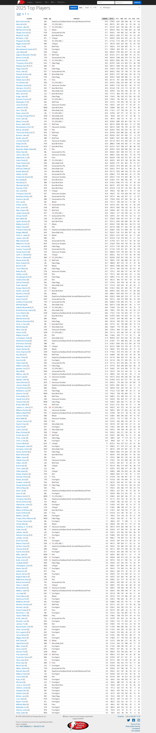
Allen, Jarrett (20, 94)
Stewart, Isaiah (21, 610)
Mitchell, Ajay (20, 327)
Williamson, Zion (21, 244)
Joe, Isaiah (20, 593)
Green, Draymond (22, 352)
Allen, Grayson (21, 210)
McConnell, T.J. (21, 613)
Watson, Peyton (21, 543)
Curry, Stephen (21, 313)
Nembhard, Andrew (23, 196)
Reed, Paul (20, 427)
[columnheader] (29, 19)
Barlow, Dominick (22, 582)
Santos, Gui (20, 332)
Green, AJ (19, 493)
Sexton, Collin (21, 316)
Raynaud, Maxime (22, 91)
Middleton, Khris (21, 602)
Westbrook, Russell (22, 341)
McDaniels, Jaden (22, 346)
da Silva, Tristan (21, 546)
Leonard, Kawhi (21, 141)
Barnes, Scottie (21, 58)
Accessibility (135, 731)
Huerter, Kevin (21, 552)
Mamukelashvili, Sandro (24, 49)
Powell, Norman (21, 388)
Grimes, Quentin (21, 452)
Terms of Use (135, 724)
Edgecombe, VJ (21, 157)
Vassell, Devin (21, 399)
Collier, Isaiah (20, 471)
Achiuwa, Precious (22, 99)
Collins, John (20, 463)
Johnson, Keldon (22, 385)
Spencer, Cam (21, 393)
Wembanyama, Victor (23, 127)
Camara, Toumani (22, 249)
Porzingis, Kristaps (23, 116)
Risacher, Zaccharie (23, 604)
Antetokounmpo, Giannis (24, 310)
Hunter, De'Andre (22, 513)
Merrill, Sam (20, 665)
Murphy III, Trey (21, 35)
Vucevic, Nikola (21, 443)
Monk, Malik (20, 418)
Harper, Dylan (20, 363)
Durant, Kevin (20, 60)
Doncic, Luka (20, 377)
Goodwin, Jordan (22, 482)
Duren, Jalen (20, 71)
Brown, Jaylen (21, 124)
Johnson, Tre (20, 624)
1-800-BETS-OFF (38, 726)
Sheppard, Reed (21, 41)
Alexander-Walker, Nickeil (25, 149)
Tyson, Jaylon (21, 468)
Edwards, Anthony (22, 74)
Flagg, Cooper (21, 69)
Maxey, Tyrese (21, 121)
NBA (53, 2)
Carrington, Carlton (22, 449)
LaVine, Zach (20, 430)
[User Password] (124, 2)
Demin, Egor (20, 663)
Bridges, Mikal (21, 232)
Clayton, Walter (21, 616)
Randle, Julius (21, 138)
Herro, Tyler (20, 110)
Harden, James (21, 291)
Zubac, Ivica (20, 529)
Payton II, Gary (21, 424)
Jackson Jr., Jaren (22, 407)
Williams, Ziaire (21, 516)
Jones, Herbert (21, 635)
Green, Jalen (20, 119)
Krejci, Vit (19, 679)
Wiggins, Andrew (22, 44)
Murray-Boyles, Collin (23, 627)
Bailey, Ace (20, 271)
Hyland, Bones (21, 643)
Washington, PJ (21, 102)
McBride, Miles (21, 704)
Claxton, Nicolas (21, 349)
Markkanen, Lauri (22, 391)
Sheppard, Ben (21, 690)
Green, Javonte (21, 629)
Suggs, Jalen (20, 96)
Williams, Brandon (22, 410)
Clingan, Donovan (22, 33)
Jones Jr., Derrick (22, 685)
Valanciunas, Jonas (23, 504)
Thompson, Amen (22, 63)
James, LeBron (21, 155)
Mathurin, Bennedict (23, 321)
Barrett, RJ (20, 266)
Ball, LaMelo (20, 219)
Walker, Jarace (21, 457)
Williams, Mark (22, 413)
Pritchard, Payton (22, 230)
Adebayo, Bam (22, 66)
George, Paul (20, 216)
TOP (19, 14)
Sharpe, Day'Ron (22, 557)
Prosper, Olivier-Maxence (25, 518)
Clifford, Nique (21, 488)
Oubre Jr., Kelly (21, 585)
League (30, 2)
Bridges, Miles (21, 166)
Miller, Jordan (20, 646)
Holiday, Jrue (20, 274)
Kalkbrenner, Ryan (22, 579)
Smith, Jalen (20, 618)
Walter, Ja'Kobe (21, 668)
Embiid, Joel (20, 205)
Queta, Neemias (21, 382)
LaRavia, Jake (21, 532)
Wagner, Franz (21, 335)
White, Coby (20, 330)
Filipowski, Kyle (21, 185)
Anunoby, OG (20, 188)
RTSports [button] (61, 2)
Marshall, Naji (20, 305)
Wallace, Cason (21, 366)
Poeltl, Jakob (20, 285)
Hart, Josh (19, 191)
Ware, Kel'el (20, 24)
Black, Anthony (21, 455)
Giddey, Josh (20, 174)
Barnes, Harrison (22, 574)
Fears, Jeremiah (21, 246)
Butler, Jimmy (21, 560)
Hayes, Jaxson (21, 113)
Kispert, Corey (21, 702)
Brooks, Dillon (20, 405)
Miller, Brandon (21, 241)
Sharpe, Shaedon (22, 474)
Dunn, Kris (19, 360)
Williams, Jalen (21, 374)
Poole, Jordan (21, 438)
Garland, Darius (21, 280)
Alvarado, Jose (21, 621)
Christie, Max (20, 524)
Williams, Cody (21, 507)
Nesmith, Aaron (21, 671)
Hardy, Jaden (20, 713)
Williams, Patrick (21, 674)
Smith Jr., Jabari (21, 235)
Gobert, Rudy (20, 160)
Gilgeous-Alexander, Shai (25, 55)
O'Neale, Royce (21, 460)
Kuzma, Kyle (20, 466)
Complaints (136, 728)
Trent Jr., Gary (21, 441)
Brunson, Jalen (21, 135)
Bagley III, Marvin (22, 577)
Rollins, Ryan (20, 152)
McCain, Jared (21, 696)
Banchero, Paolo (22, 293)
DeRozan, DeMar (22, 169)
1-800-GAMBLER (25, 726)
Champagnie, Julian (23, 446)
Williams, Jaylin (21, 591)
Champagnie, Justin (23, 566)
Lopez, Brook (20, 105)
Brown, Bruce (20, 541)
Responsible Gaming (133, 726)
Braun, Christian (21, 432)
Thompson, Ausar (22, 194)
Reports (39, 2)
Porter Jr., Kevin (21, 324)
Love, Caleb (20, 699)
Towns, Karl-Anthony (23, 132)
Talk (47, 2)
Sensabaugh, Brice (22, 277)
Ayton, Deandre (21, 263)
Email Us (121, 716)
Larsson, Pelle (21, 416)
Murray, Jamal (21, 130)
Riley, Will (19, 371)
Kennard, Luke (21, 607)
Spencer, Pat (20, 652)
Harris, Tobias (21, 357)
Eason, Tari (20, 491)
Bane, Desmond (21, 21)
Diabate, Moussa (23, 307)
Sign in (137, 2)
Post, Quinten (21, 654)
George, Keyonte (22, 252)
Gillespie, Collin (21, 380)
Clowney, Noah (21, 549)
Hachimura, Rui (21, 599)
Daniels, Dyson (21, 80)
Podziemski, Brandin (23, 177)
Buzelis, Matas (21, 171)
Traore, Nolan (20, 677)
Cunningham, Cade (22, 338)
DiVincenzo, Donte (22, 343)
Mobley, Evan (20, 224)
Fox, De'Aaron (21, 83)
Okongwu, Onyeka (22, 85)
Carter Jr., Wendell (22, 255)
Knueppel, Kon (21, 296)
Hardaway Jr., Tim (22, 527)
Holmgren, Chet (21, 88)
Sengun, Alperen (22, 288)
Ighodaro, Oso (21, 368)
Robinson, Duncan (22, 535)
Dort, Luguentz (21, 632)
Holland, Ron (20, 571)
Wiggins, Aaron (21, 638)
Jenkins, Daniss (21, 213)
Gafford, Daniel (21, 282)
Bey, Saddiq (20, 180)
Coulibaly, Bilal (21, 563)
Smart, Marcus (21, 596)
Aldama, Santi (21, 496)
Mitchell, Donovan (22, 30)
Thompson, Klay (21, 499)
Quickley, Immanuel (23, 302)
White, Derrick (21, 146)
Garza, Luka (20, 649)
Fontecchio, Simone (23, 657)
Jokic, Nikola (20, 52)
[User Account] (106, 2)
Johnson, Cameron (22, 421)
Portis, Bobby (20, 396)
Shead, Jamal (21, 479)
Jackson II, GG (21, 107)
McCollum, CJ (21, 38)
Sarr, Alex (19, 355)
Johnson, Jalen (21, 27)
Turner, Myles (20, 269)
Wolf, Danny (20, 640)
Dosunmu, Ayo (21, 199)
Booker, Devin (21, 77)
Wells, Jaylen (20, 554)
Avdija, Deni (20, 144)
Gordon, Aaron (21, 435)
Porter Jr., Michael (22, 257)
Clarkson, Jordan (22, 688)
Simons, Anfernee (22, 502)
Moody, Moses (21, 588)
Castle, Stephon (21, 163)
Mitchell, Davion (21, 318)
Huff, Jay (19, 202)
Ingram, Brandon (22, 221)
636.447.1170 (135, 716)
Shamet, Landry (21, 710)
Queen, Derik (20, 299)
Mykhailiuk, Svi (21, 707)
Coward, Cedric (21, 402)
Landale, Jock (21, 538)
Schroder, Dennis (22, 477)
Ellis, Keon (19, 682)
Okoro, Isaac (20, 660)
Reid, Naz (19, 182)
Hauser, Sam (20, 568)
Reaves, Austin (21, 260)
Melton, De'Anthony (23, 510)
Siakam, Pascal (21, 227)
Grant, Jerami (21, 207)
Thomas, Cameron (22, 521)
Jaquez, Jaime (21, 238)
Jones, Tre (19, 46)
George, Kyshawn (22, 485)
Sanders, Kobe (21, 693)
